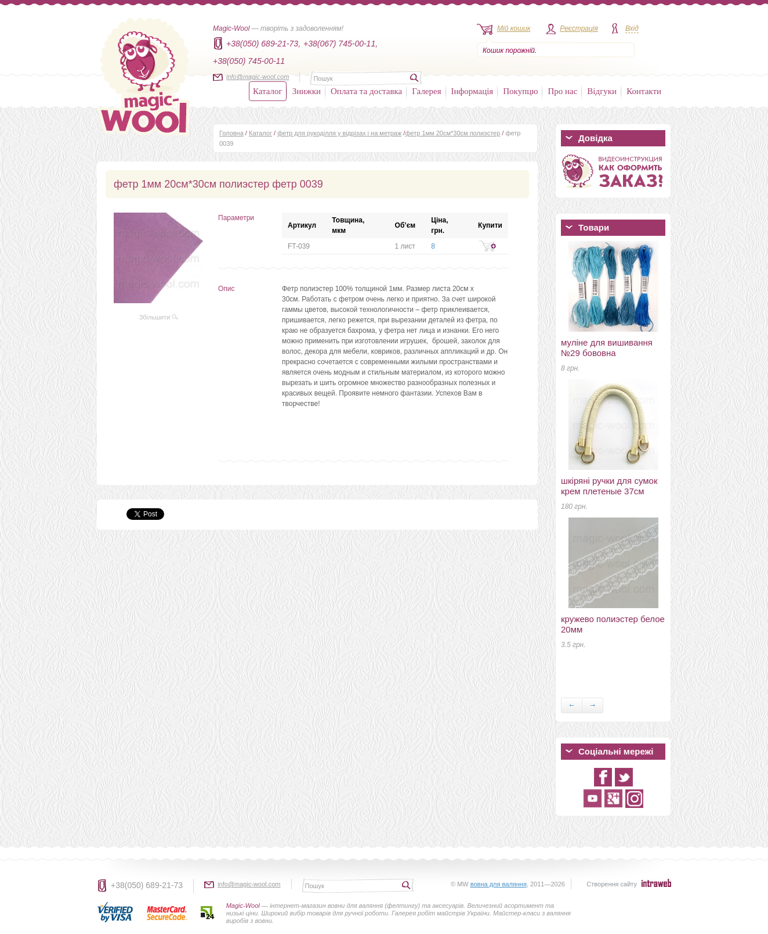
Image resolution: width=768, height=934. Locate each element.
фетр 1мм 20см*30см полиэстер (452, 133)
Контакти (643, 91)
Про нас (562, 91)
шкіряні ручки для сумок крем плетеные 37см (609, 486)
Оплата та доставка (366, 91)
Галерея (426, 91)
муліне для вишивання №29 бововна (607, 347)
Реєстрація (579, 28)
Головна (231, 133)
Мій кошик (513, 28)
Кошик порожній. (510, 50)
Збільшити (159, 317)
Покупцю (520, 91)
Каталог (267, 91)
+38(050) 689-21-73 (147, 885)
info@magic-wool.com (257, 76)
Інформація (472, 91)
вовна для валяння (498, 884)
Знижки (306, 91)
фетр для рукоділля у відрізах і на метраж (339, 133)
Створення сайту (611, 884)
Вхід (632, 28)
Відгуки (602, 91)
